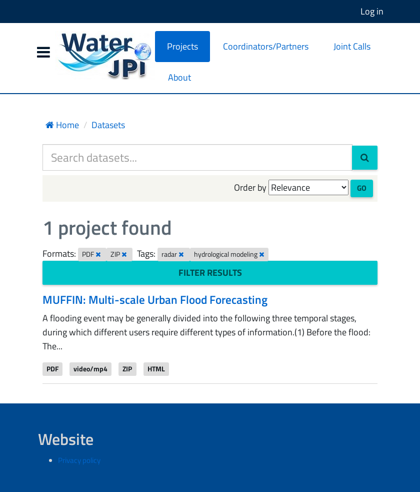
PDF (52, 369)
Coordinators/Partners (265, 46)
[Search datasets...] (197, 157)
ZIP (127, 369)
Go (361, 188)
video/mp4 (91, 369)
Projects (182, 46)
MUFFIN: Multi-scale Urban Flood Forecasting (155, 299)
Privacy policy (79, 460)
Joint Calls (352, 46)
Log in (372, 11)
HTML (156, 369)
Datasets (108, 125)
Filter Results (210, 272)
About (179, 77)
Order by (250, 187)
